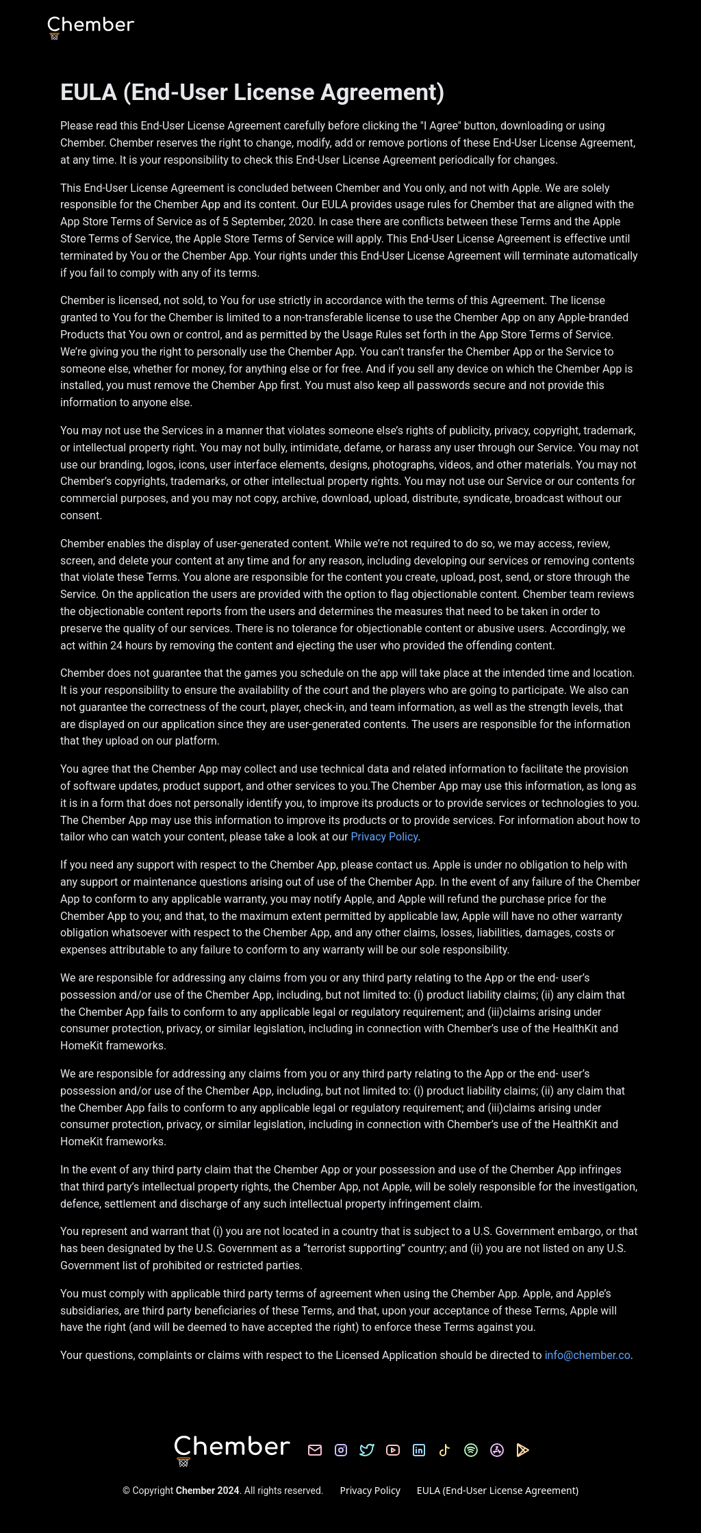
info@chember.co (586, 1355)
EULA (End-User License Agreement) (497, 1490)
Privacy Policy (384, 836)
